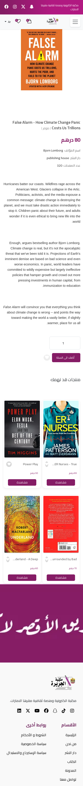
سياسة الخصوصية (33, 743)
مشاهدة (60, 482)
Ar (9, 22)
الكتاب (71, 761)
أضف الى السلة (65, 357)
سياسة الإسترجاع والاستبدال (26, 752)
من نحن (71, 743)
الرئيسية (71, 734)
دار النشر (70, 752)
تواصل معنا (68, 779)
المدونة (70, 770)
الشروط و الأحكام (33, 734)
